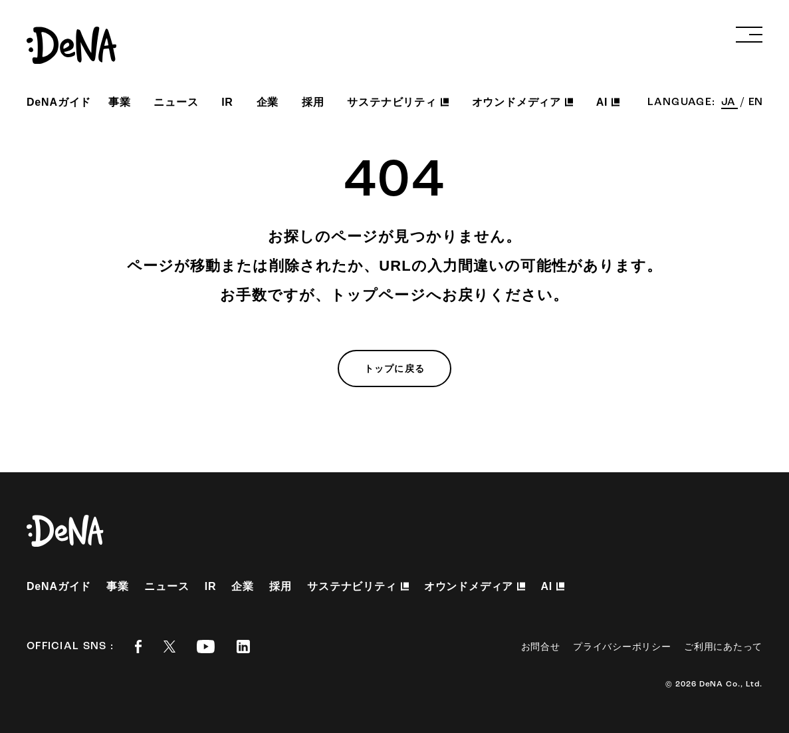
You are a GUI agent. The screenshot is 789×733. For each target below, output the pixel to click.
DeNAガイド (59, 102)
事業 (119, 102)
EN (755, 102)
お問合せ (540, 646)
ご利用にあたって (723, 646)
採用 (313, 102)
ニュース (176, 102)
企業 (268, 102)
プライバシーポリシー (622, 646)
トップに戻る (394, 368)
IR (227, 102)
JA (729, 102)
